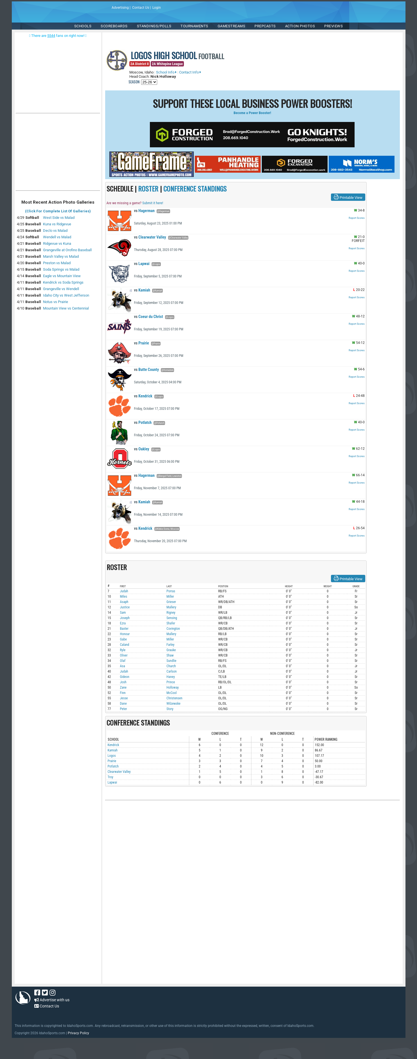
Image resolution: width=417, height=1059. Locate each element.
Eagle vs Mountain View (62, 276)
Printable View (348, 197)
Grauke (171, 650)
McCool (171, 693)
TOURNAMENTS (194, 26)
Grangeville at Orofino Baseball (67, 250)
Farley (170, 645)
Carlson (171, 671)
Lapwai (142, 263)
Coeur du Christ (148, 316)
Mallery (171, 607)
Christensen (174, 698)
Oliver (124, 655)
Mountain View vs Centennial (66, 308)
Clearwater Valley (150, 237)
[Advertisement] (58, 153)
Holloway (172, 687)
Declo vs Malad (55, 230)
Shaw (170, 655)
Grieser (171, 602)
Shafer (170, 623)
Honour (125, 634)
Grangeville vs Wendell (61, 289)
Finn (123, 693)
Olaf (123, 661)
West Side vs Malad (59, 217)
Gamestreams (231, 26)
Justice (125, 607)
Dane (123, 704)
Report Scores (357, 218)
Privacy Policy (78, 1033)
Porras (170, 591)
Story (169, 709)
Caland (124, 645)
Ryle (123, 650)
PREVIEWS (333, 26)
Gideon (124, 677)
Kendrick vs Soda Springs (63, 282)
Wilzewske (173, 704)
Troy (110, 777)
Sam (123, 613)
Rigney (170, 613)
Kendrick (143, 396)
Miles (123, 597)
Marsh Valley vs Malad (61, 256)
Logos (112, 756)
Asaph (124, 602)
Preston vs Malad (57, 263)
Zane (123, 687)
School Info (166, 72)
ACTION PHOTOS (300, 26)
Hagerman (144, 210)
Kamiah (142, 290)
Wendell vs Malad (57, 237)
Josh (123, 682)
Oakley (141, 449)
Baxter (124, 629)
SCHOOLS (83, 26)
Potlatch (143, 422)
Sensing (171, 618)
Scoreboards (114, 26)
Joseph (125, 618)
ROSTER (148, 188)
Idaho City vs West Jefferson (66, 295)
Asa (122, 666)
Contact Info (190, 72)
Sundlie (171, 661)
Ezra (123, 623)
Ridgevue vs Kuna (57, 243)
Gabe (123, 639)
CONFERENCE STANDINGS (195, 188)
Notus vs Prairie (55, 302)
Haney (170, 677)
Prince (170, 682)
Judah (124, 591)
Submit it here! (152, 203)
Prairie (141, 343)
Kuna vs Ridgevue (57, 224)
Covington (173, 629)
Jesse (124, 698)
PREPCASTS (265, 26)
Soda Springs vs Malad (61, 269)
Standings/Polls (154, 26)
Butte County (146, 369)
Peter (123, 709)
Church (171, 666)
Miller (170, 597)
